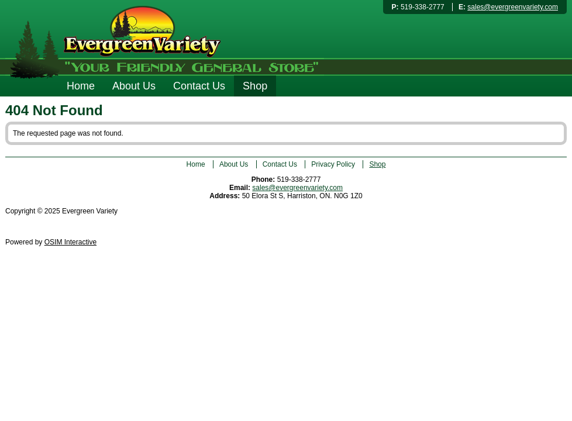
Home (81, 86)
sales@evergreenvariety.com (512, 7)
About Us (134, 86)
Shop (255, 86)
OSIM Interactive (70, 242)
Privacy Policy (333, 164)
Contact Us (199, 86)
